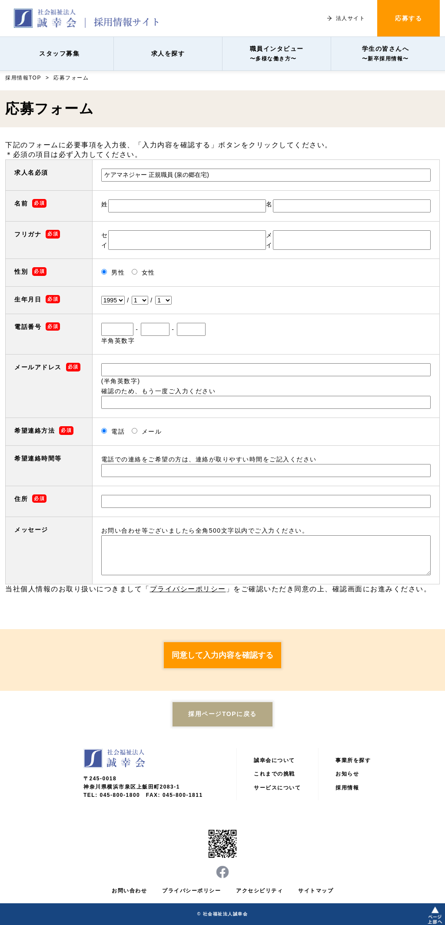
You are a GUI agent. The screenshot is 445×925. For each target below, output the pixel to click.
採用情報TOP (23, 78)
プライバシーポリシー (188, 589)
